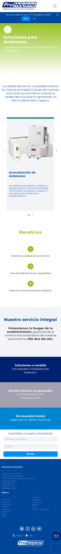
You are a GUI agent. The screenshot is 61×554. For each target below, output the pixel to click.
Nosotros (35, 505)
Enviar (30, 454)
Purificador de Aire (9, 481)
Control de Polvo (8, 486)
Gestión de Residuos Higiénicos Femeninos (18, 478)
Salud (4, 514)
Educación (6, 500)
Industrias (5, 509)
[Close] (57, 15)
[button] (29, 215)
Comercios (5, 512)
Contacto (35, 497)
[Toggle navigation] (55, 6)
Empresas (5, 502)
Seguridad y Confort (9, 488)
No (34, 18)
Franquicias (37, 502)
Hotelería (5, 507)
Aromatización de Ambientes (13, 476)
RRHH (34, 507)
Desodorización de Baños (11, 474)
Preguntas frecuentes (40, 509)
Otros (4, 516)
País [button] (29, 536)
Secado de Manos (8, 483)
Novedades (36, 500)
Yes (25, 18)
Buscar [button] (17, 536)
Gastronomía (7, 504)
